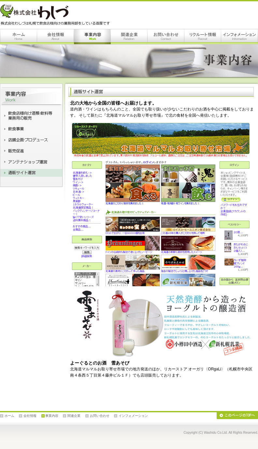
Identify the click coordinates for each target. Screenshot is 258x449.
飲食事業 (31, 129)
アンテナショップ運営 (31, 162)
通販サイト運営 (31, 173)
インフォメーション (239, 37)
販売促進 (31, 151)
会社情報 (55, 37)
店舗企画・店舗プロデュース (31, 140)
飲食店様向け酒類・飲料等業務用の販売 (31, 116)
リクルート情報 (202, 37)
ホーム (18, 37)
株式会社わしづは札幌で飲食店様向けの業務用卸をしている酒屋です (56, 15)
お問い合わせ (166, 37)
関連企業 (129, 37)
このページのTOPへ (237, 415)
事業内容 (92, 37)
